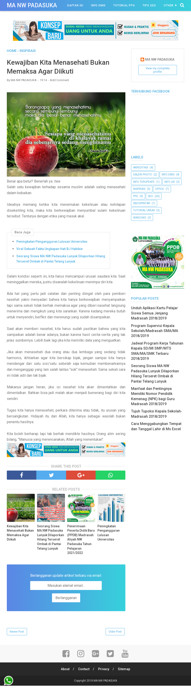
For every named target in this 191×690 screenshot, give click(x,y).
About (65, 669)
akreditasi (140, 167)
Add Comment (59, 80)
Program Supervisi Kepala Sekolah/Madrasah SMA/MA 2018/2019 (154, 331)
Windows (139, 217)
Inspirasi (139, 189)
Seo (150, 196)
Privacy (103, 669)
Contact (83, 669)
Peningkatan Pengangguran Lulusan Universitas (51, 241)
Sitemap (124, 669)
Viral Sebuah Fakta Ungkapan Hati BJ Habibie (49, 249)
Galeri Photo (142, 174)
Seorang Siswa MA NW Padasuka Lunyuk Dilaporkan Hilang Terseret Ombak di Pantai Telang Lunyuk (60, 258)
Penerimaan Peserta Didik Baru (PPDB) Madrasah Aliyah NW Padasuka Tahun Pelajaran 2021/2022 (81, 539)
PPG (135, 196)
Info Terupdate (144, 181)
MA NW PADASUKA (32, 5)
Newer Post (17, 631)
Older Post (115, 631)
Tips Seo (149, 5)
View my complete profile (158, 70)
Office (159, 189)
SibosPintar (141, 203)
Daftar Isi (75, 5)
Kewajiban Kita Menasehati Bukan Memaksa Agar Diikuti (20, 532)
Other (169, 5)
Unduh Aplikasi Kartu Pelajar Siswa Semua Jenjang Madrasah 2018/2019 (154, 313)
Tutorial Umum (144, 210)
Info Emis (98, 5)
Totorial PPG (124, 5)
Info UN (169, 181)
